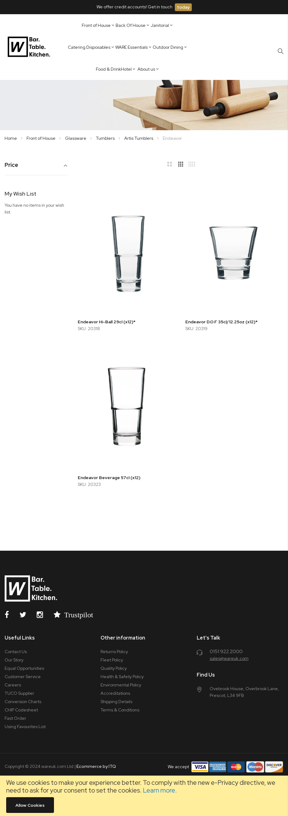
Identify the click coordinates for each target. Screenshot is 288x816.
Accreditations (115, 693)
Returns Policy (114, 651)
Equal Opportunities (24, 668)
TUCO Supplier (19, 693)
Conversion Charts (23, 701)
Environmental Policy (121, 685)
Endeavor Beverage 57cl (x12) (109, 477)
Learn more (159, 790)
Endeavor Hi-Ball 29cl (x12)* (106, 322)
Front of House (41, 138)
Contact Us (16, 651)
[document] (144, 796)
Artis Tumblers (139, 138)
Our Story (14, 660)
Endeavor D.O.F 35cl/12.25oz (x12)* (221, 322)
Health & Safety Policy (122, 676)
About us (146, 69)
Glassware (76, 138)
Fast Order (15, 718)
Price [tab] (11, 165)
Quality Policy (114, 668)
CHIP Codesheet (21, 710)
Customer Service (23, 676)
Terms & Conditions (120, 710)
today (183, 7)
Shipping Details (116, 701)
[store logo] (30, 47)
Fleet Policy (112, 660)
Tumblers (106, 138)
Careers (13, 685)
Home (11, 138)
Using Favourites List (25, 726)
